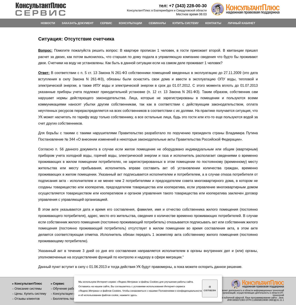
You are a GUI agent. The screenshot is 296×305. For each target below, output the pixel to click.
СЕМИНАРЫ (157, 23)
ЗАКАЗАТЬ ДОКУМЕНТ (78, 23)
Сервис (58, 283)
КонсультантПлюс (28, 283)
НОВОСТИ (48, 23)
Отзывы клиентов (27, 298)
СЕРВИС (106, 23)
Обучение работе (65, 288)
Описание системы (28, 288)
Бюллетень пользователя (71, 298)
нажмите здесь (128, 295)
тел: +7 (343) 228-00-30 (183, 5)
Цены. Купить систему (30, 293)
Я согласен (210, 288)
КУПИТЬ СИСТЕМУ (185, 23)
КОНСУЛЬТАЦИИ (130, 23)
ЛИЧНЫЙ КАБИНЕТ (241, 23)
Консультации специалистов (73, 293)
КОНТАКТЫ (213, 23)
